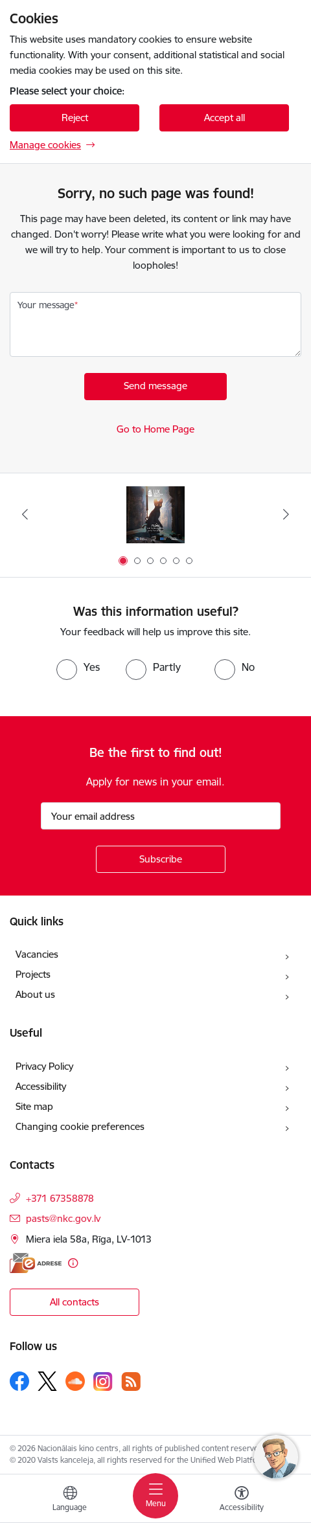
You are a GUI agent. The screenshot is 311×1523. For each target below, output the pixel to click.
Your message (46, 305)
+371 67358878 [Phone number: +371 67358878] (60, 1198)
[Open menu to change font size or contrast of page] (241, 1500)
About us (35, 994)
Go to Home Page (155, 429)
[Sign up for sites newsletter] (160, 859)
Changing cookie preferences (80, 1126)
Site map (34, 1106)
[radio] (78, 667)
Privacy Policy (44, 1066)
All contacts (74, 1302)
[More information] (73, 1263)
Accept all (224, 117)
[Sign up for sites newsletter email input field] (161, 815)
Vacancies (37, 954)
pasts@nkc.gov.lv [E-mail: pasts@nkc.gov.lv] (63, 1218)
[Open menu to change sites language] (70, 1500)
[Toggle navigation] (155, 1495)
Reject (75, 117)
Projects (33, 974)
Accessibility (41, 1086)
